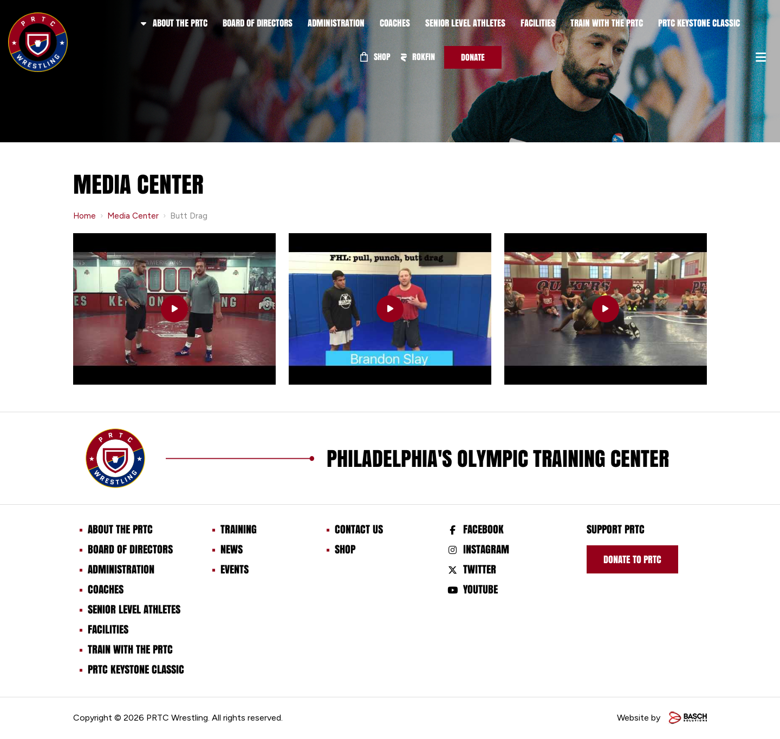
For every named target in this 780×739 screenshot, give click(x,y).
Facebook (483, 529)
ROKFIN (417, 56)
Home (84, 216)
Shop (375, 56)
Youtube (480, 589)
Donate (473, 57)
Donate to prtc (632, 559)
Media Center (133, 216)
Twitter (479, 569)
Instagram (486, 549)
